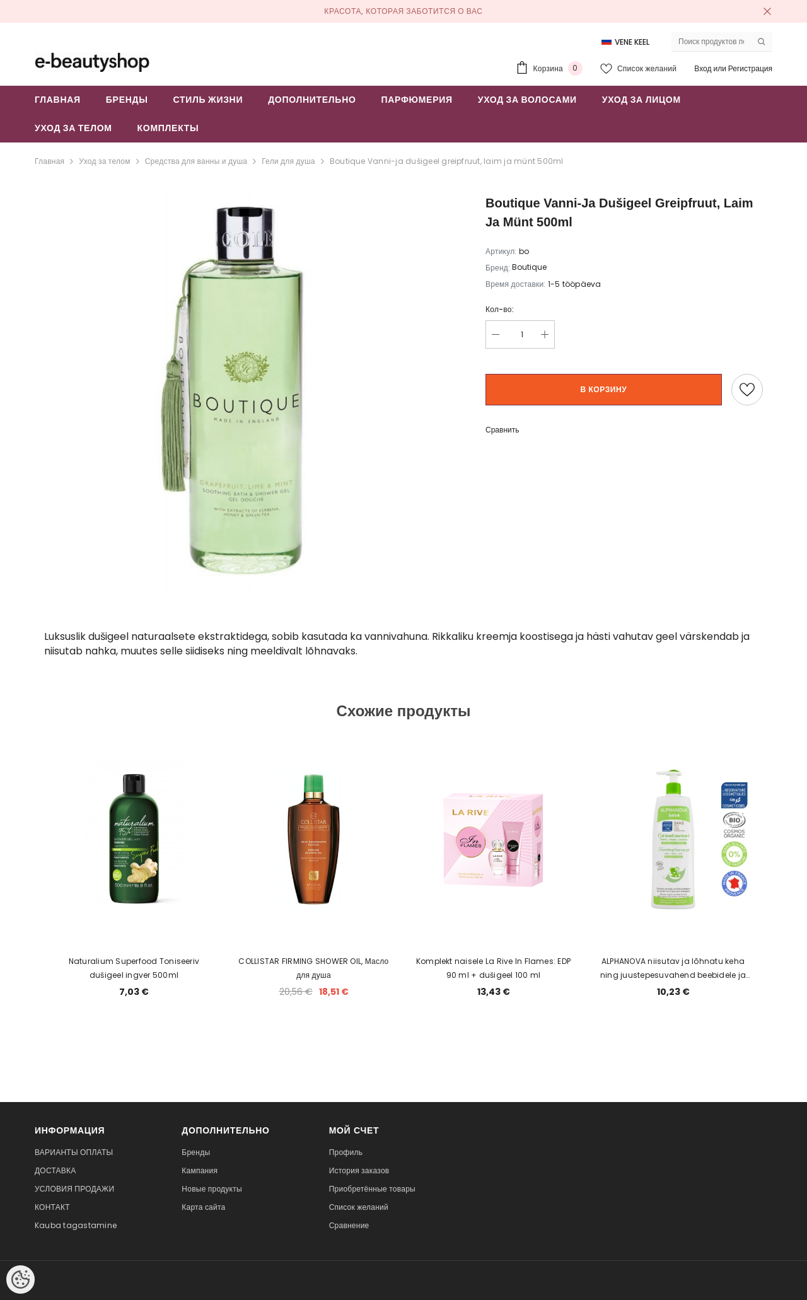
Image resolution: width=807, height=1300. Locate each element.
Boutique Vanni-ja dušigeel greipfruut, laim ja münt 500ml (447, 161)
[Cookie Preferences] (20, 1279)
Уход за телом (104, 161)
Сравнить (502, 429)
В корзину (604, 389)
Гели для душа (288, 161)
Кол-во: (499, 309)
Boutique (529, 267)
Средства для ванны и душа (196, 161)
